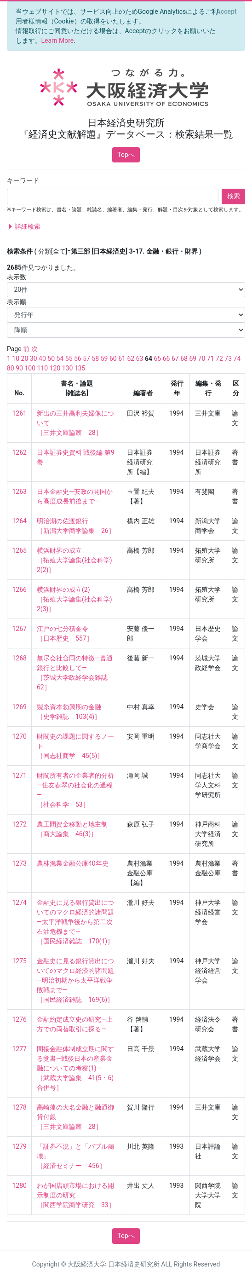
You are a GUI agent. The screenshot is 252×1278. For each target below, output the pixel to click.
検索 (233, 196)
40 (42, 358)
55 (69, 358)
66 (166, 358)
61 (122, 358)
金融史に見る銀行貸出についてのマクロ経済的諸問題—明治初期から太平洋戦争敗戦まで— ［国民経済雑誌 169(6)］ (75, 980)
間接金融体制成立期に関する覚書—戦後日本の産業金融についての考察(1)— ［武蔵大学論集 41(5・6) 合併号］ (76, 1068)
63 (139, 358)
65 (157, 358)
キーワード (23, 180)
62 (130, 358)
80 (10, 368)
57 (86, 358)
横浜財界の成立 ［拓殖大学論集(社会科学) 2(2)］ (78, 560)
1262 (19, 452)
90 (19, 368)
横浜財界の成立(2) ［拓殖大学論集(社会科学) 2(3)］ (78, 599)
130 (67, 368)
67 (175, 358)
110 (42, 368)
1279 (19, 1146)
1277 (19, 1048)
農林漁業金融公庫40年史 (73, 863)
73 (228, 358)
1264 (19, 521)
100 (29, 368)
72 (219, 358)
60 (113, 358)
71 (210, 358)
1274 (19, 902)
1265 (19, 550)
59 (104, 358)
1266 (19, 589)
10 (15, 358)
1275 (19, 961)
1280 (19, 1185)
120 (55, 368)
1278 (19, 1107)
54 (60, 358)
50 (51, 358)
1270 (19, 736)
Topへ (126, 154)
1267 (19, 628)
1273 (19, 863)
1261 (19, 413)
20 (25, 358)
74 (237, 358)
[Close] (226, 11)
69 (192, 358)
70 (202, 358)
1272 (19, 824)
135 (80, 368)
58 (95, 358)
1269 (19, 707)
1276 (19, 1019)
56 (77, 358)
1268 (19, 658)
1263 (19, 491)
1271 (19, 775)
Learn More (57, 40)
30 (33, 358)
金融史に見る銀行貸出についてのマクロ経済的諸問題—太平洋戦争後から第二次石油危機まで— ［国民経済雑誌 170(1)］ (75, 922)
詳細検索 (23, 226)
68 (184, 358)
